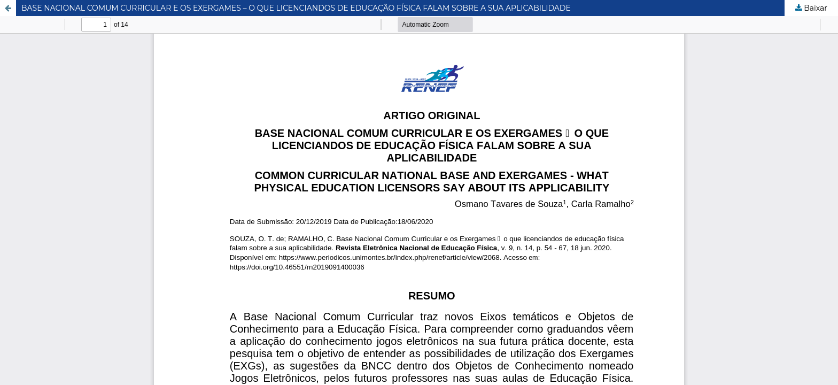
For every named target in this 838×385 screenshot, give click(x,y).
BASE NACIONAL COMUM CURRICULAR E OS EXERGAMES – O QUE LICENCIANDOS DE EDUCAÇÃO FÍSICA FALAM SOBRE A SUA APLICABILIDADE (296, 8)
